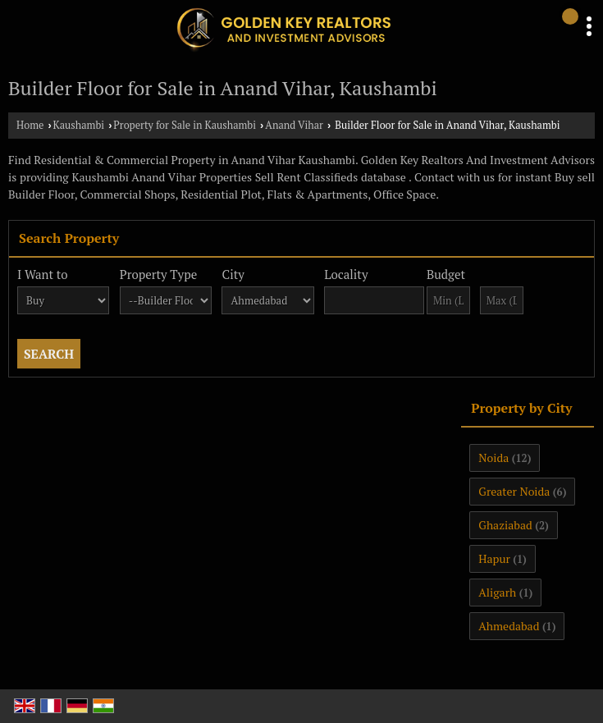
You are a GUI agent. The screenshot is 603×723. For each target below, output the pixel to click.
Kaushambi (78, 125)
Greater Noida (514, 491)
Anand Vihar (294, 125)
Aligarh (497, 592)
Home (29, 125)
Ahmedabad (508, 626)
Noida (493, 457)
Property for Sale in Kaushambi (184, 125)
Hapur (494, 558)
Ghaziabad (505, 525)
